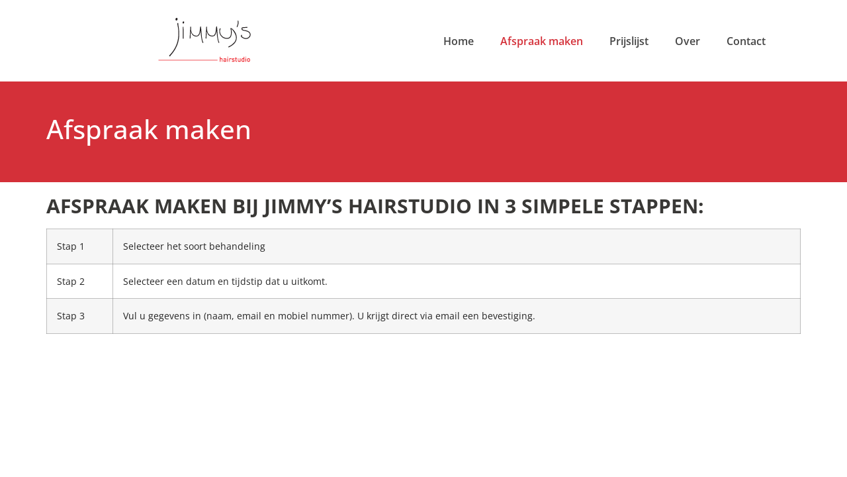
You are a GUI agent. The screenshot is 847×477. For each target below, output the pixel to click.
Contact (746, 41)
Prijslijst (628, 41)
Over (687, 41)
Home (458, 41)
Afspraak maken (541, 41)
